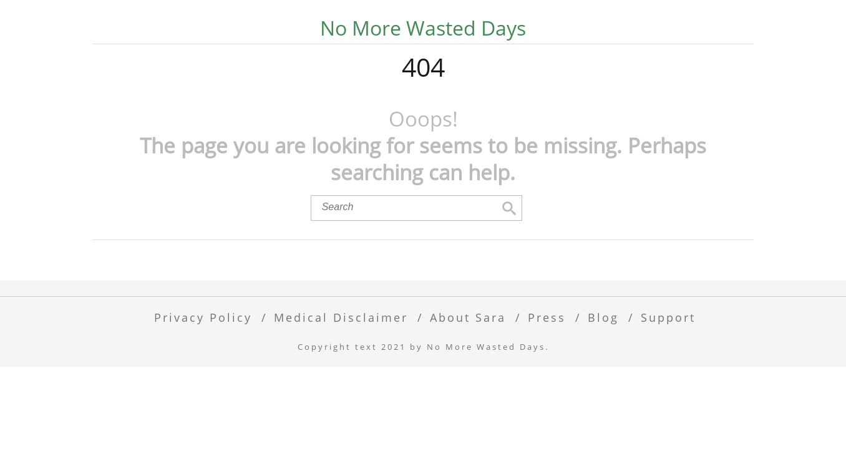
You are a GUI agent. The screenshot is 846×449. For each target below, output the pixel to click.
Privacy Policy (203, 357)
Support (668, 357)
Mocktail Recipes (268, 54)
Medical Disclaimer (341, 357)
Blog (603, 357)
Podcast (607, 54)
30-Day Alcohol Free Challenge (453, 54)
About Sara (468, 357)
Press (547, 357)
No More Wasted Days (423, 27)
